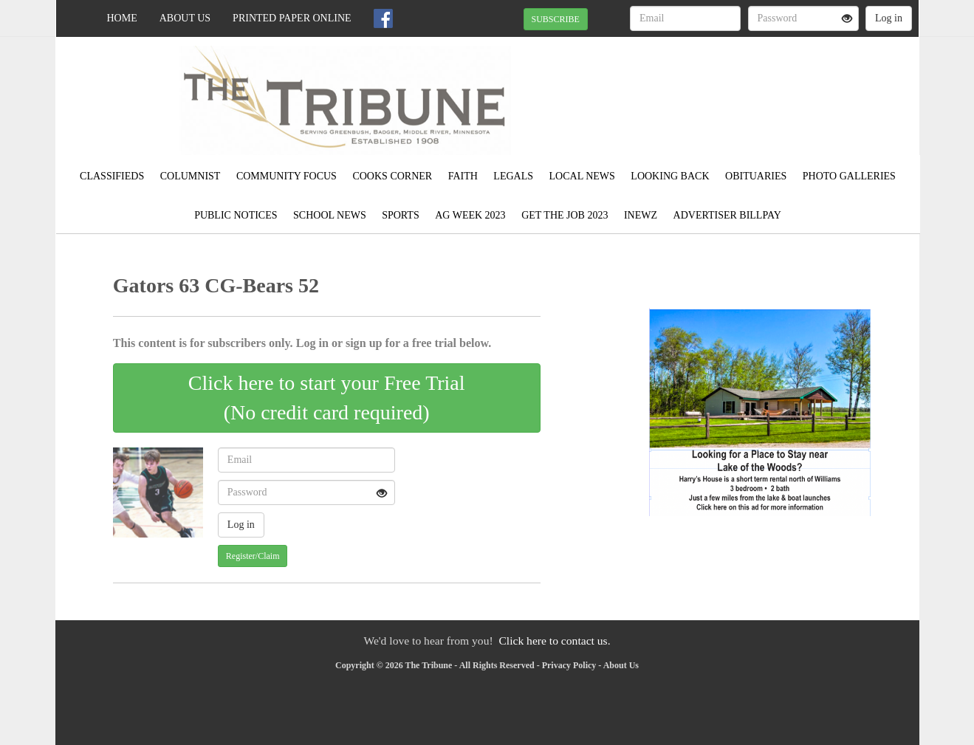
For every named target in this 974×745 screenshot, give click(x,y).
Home (122, 18)
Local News (582, 176)
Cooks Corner (392, 176)
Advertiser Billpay (727, 215)
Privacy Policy (569, 665)
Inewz (640, 215)
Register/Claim (253, 556)
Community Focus (286, 176)
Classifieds (112, 176)
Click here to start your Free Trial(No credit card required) (326, 397)
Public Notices (235, 215)
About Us (185, 18)
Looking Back (670, 176)
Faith (463, 176)
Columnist (190, 176)
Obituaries (755, 176)
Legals (513, 176)
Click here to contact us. (554, 640)
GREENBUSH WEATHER (784, 89)
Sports (400, 215)
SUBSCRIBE (556, 19)
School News (329, 215)
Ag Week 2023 (470, 215)
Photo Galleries (849, 176)
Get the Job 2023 (564, 215)
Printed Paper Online (292, 18)
